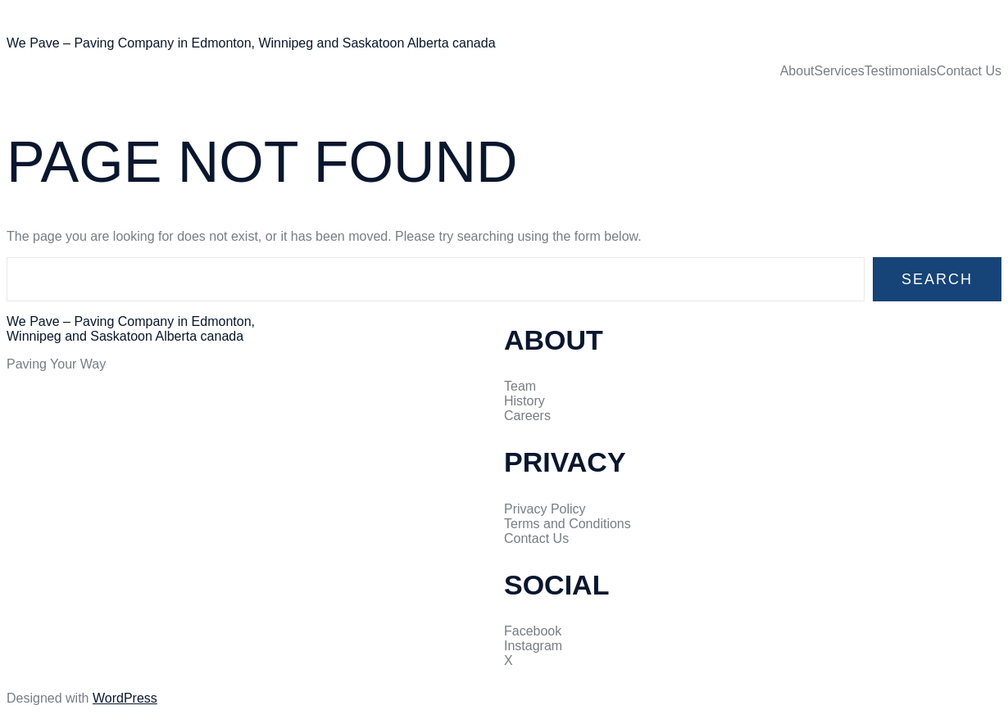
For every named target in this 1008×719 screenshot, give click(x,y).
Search (937, 279)
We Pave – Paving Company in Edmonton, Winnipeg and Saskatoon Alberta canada (251, 43)
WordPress (125, 698)
